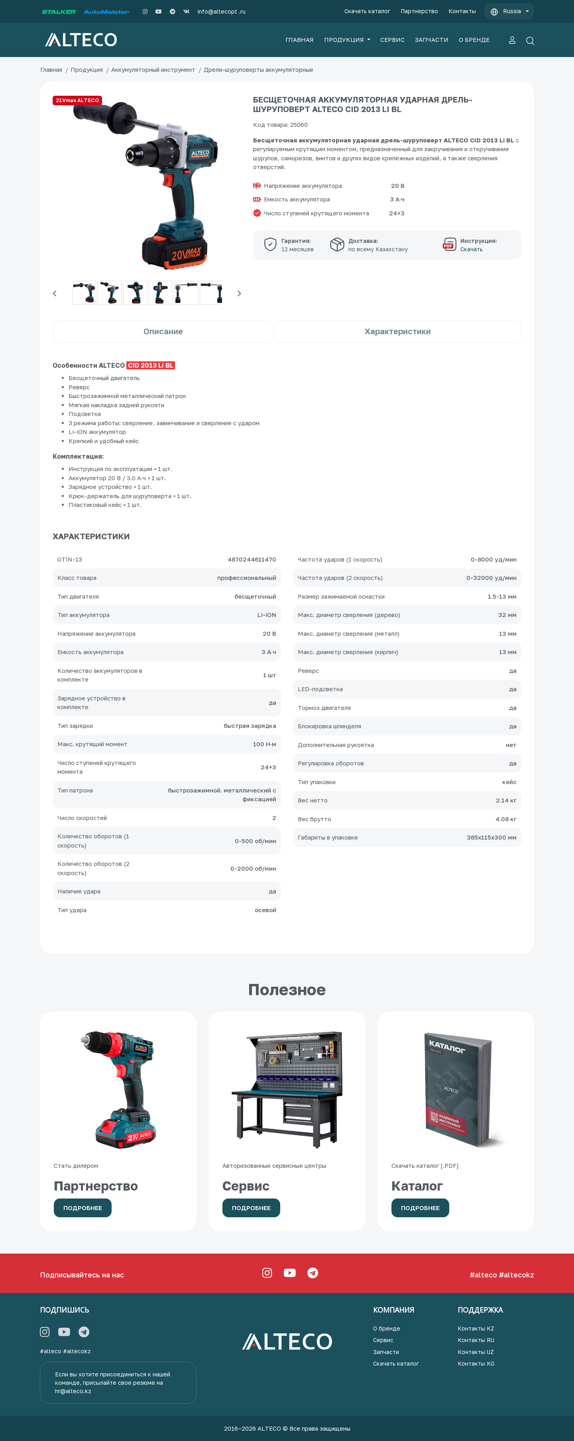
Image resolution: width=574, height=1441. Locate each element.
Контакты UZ (476, 1351)
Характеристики (398, 331)
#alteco (483, 1274)
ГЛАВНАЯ (299, 39)
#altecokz (516, 1274)
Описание (163, 331)
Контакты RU (476, 1340)
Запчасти (386, 1351)
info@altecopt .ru (222, 11)
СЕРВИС (392, 39)
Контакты (462, 11)
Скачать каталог (367, 11)
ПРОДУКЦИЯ (345, 39)
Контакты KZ (476, 1328)
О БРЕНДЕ (474, 39)
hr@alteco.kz (73, 1391)
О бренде (386, 1328)
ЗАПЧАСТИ (431, 39)
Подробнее (82, 1207)
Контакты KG (476, 1363)
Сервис (383, 1340)
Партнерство (419, 11)
